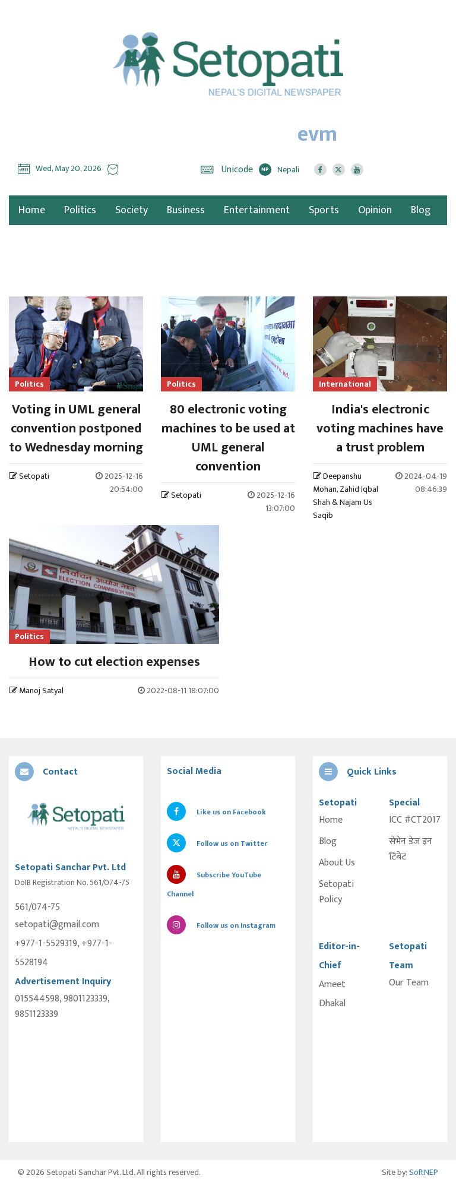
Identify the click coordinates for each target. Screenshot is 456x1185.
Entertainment (257, 210)
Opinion (375, 210)
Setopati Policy (336, 892)
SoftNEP (423, 1172)
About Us (337, 863)
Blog (420, 210)
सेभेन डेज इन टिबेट (410, 849)
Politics (80, 210)
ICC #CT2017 (415, 820)
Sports (324, 210)
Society (131, 210)
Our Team (409, 983)
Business (186, 210)
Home (331, 820)
